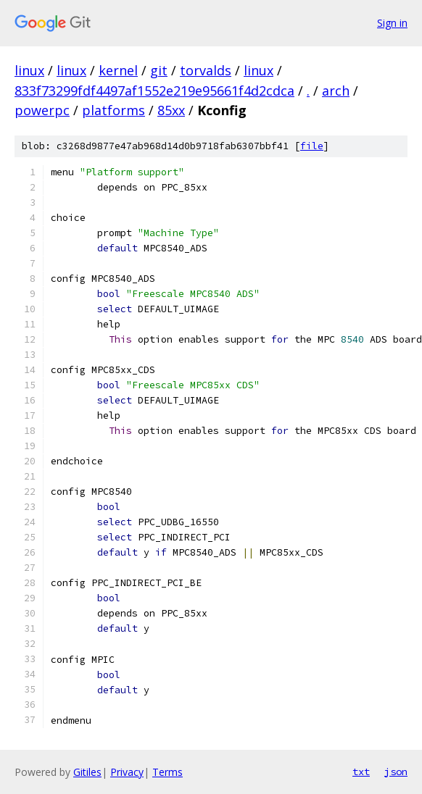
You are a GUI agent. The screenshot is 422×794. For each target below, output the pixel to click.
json (395, 771)
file (311, 146)
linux (29, 70)
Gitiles (87, 772)
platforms (113, 110)
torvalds (205, 70)
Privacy (127, 772)
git (158, 70)
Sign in (392, 23)
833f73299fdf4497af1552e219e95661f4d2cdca (154, 90)
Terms (167, 772)
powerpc (42, 110)
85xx (171, 110)
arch (335, 90)
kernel (118, 70)
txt (361, 771)
